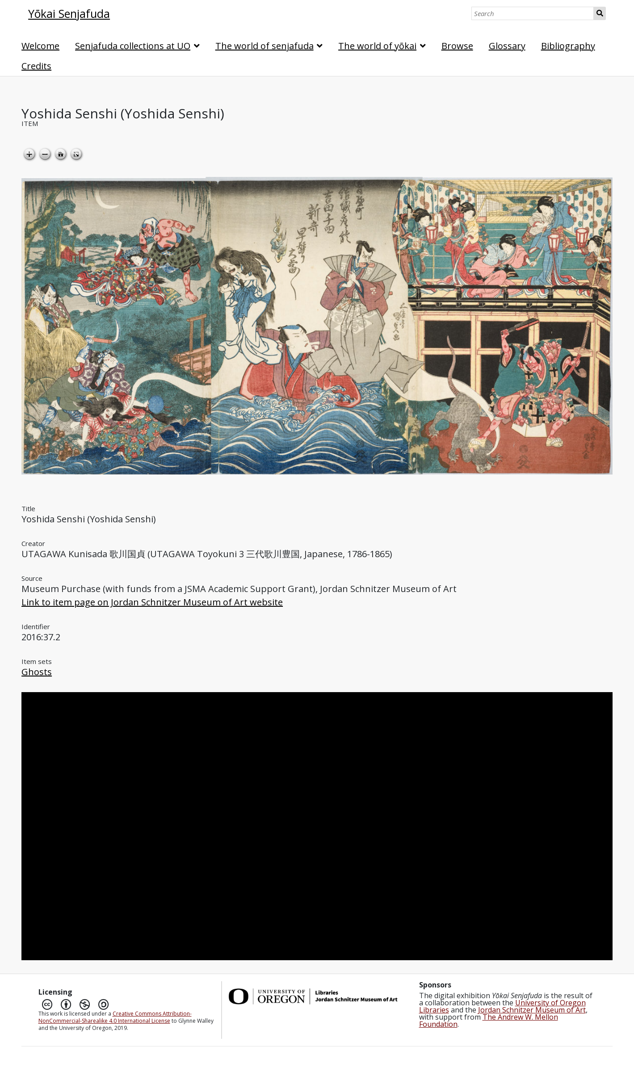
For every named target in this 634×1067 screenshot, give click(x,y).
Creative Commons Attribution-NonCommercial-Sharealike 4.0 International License (115, 1017)
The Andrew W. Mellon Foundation (488, 1020)
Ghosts (36, 672)
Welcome (40, 46)
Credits (36, 66)
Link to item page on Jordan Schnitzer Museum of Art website (152, 602)
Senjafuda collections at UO (132, 46)
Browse (457, 46)
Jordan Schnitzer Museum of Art (532, 1010)
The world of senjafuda (264, 46)
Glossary (507, 46)
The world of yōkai (377, 46)
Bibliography (568, 46)
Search (600, 13)
